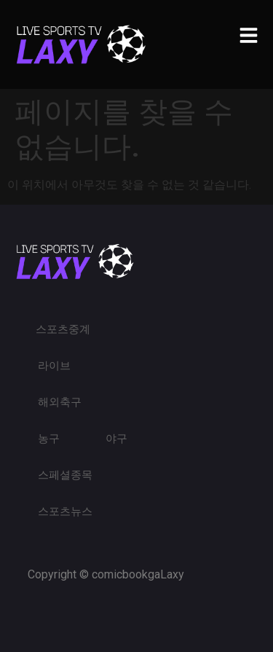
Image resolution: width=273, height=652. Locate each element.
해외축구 (60, 402)
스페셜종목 (65, 475)
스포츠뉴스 (65, 511)
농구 (49, 438)
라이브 (54, 365)
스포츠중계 (63, 329)
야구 (116, 438)
